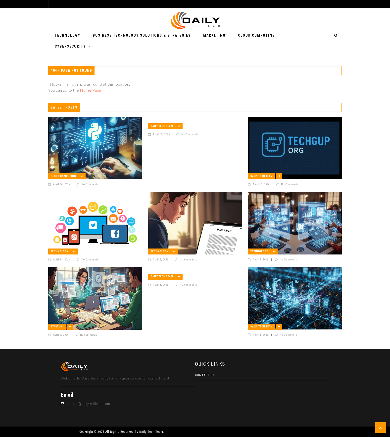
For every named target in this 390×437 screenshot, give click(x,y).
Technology (67, 35)
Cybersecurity (70, 46)
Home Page (90, 90)
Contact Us (205, 375)
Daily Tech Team (162, 126)
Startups (57, 326)
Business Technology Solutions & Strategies (142, 35)
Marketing (214, 35)
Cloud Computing (256, 35)
